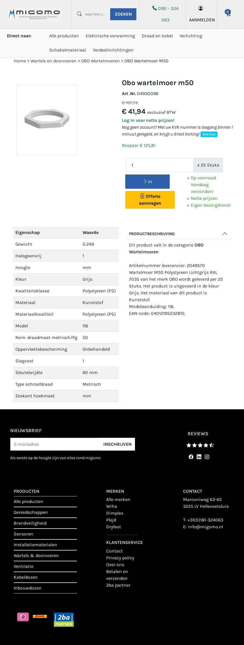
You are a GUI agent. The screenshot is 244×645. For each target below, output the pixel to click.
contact (114, 551)
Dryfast (113, 526)
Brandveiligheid (30, 523)
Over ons (115, 564)
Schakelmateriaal (67, 50)
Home (20, 60)
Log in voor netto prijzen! (148, 120)
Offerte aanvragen (150, 200)
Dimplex (114, 513)
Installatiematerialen (35, 544)
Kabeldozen (26, 577)
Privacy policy (120, 557)
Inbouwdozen (28, 588)
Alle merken (118, 499)
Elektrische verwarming (110, 35)
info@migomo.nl (205, 526)
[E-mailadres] (55, 444)
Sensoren (23, 534)
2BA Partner (118, 585)
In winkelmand (147, 184)
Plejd (111, 520)
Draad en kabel (157, 35)
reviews (198, 433)
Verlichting (191, 35)
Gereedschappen (31, 512)
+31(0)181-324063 (205, 520)
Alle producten (64, 35)
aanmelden (201, 14)
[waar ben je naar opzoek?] (95, 14)
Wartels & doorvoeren (36, 555)
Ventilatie (23, 566)
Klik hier (209, 134)
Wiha (111, 506)
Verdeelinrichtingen (113, 50)
